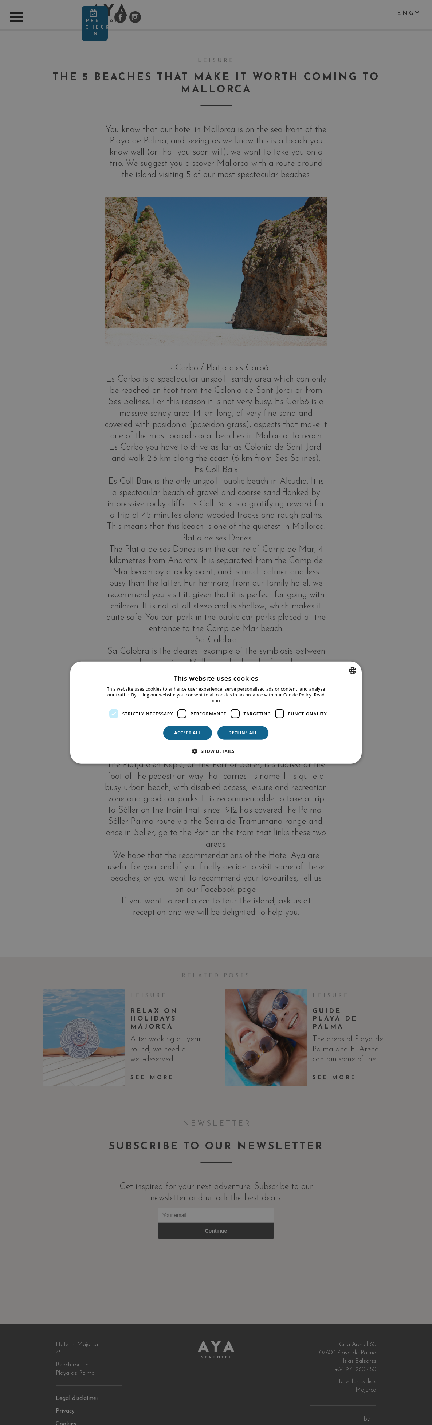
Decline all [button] (243, 733)
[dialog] (216, 713)
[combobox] (352, 670)
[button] (216, 750)
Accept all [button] (187, 733)
